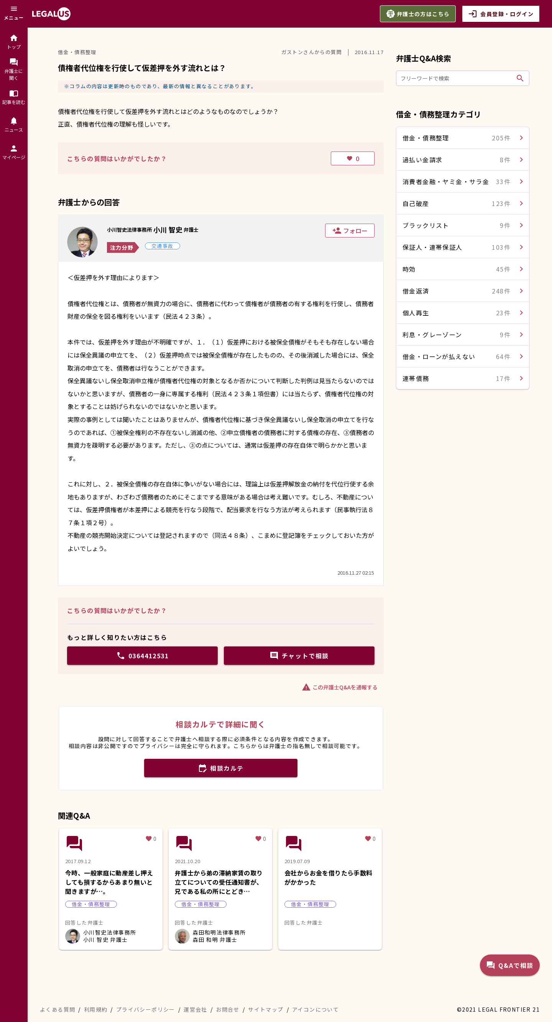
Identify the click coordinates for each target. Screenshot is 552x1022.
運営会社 (195, 1009)
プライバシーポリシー (145, 1009)
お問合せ (228, 1009)
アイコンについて (315, 1009)
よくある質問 (57, 1009)
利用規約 (96, 1009)
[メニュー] (14, 14)
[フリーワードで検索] (457, 78)
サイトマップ (265, 1009)
